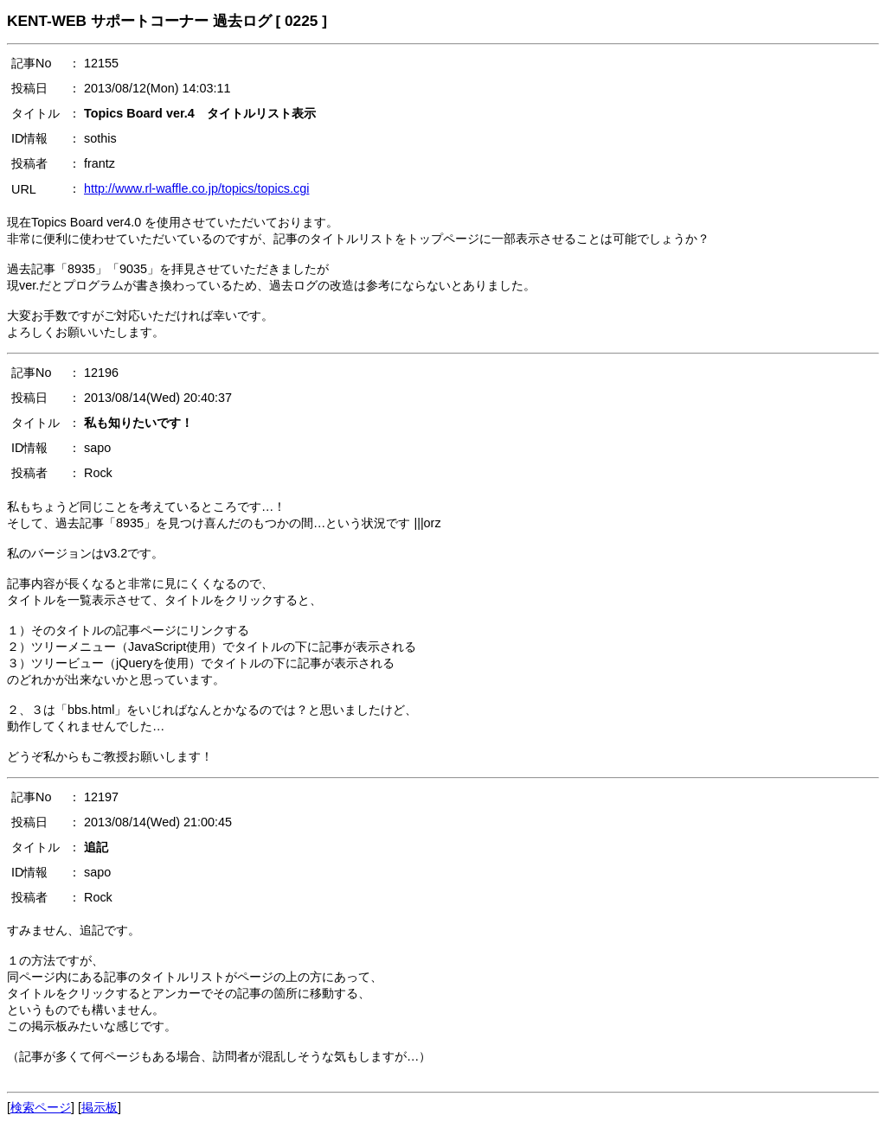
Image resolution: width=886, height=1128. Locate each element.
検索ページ (40, 1107)
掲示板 (99, 1107)
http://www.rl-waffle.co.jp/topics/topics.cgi (196, 188)
